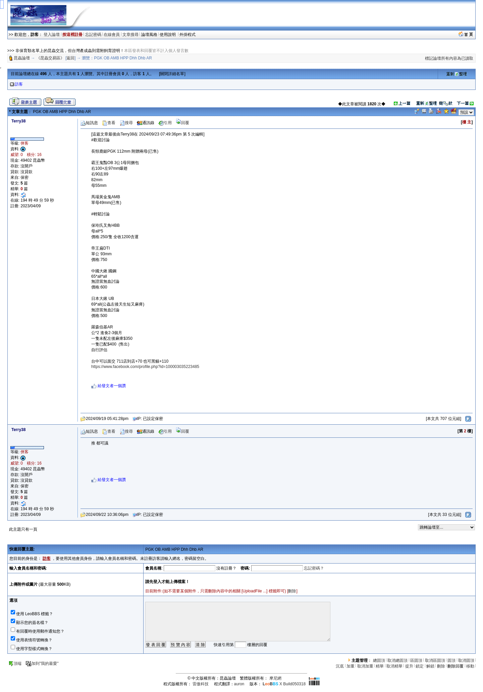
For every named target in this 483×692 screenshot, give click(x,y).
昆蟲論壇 (22, 58)
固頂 (451, 660)
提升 (409, 666)
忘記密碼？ (314, 568)
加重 (350, 666)
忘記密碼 (93, 34)
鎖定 (420, 666)
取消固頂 (466, 660)
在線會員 (112, 34)
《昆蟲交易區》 (50, 58)
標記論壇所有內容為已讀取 (449, 58)
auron (239, 684)
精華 (380, 666)
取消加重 (365, 666)
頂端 (14, 663)
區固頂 (416, 660)
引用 (165, 122)
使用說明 (168, 34)
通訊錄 (145, 122)
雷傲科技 (201, 684)
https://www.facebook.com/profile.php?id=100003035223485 (145, 366)
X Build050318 (284, 684)
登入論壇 (52, 34)
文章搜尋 (130, 34)
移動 (470, 666)
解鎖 (430, 666)
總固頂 (379, 660)
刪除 (292, 591)
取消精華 (394, 666)
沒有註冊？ (226, 568)
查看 (108, 122)
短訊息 (89, 122)
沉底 (340, 666)
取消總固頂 (397, 660)
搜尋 (126, 122)
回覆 (182, 122)
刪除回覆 (455, 666)
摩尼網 (275, 678)
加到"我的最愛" (42, 663)
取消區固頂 (435, 660)
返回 (70, 58)
